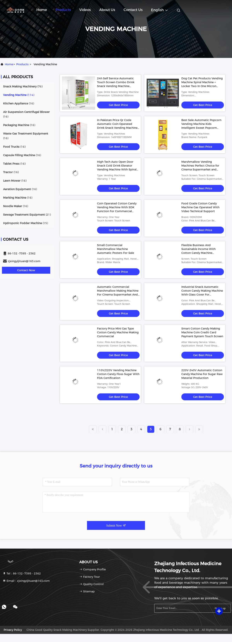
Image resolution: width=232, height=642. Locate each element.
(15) (25, 223)
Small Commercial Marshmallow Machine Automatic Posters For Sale (115, 249)
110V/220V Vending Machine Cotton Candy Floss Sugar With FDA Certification (118, 374)
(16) (18, 103)
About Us (107, 10)
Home (41, 10)
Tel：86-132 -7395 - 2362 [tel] (22, 573)
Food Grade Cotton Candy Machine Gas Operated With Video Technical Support (200, 207)
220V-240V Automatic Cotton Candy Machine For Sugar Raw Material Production (202, 374)
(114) (18, 95)
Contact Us (133, 10)
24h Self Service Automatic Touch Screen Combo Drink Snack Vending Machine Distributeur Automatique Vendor (115, 86)
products (22, 64)
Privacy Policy (13, 630)
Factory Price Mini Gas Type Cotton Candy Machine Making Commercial (118, 332)
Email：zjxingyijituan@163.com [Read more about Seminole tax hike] (26, 581)
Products (63, 10)
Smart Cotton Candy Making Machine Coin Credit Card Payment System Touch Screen (202, 332)
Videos (85, 10)
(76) (23, 86)
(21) (27, 214)
